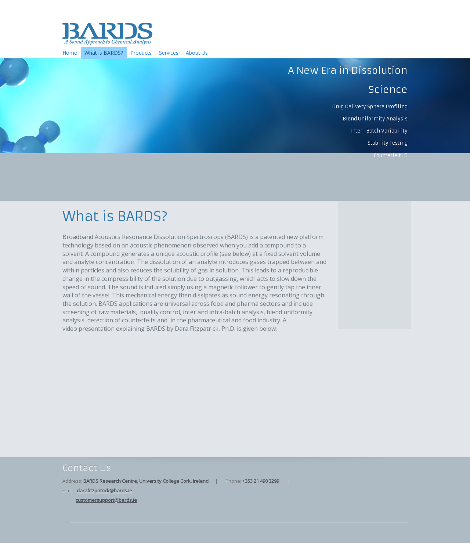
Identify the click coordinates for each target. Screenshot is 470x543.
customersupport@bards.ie (106, 500)
